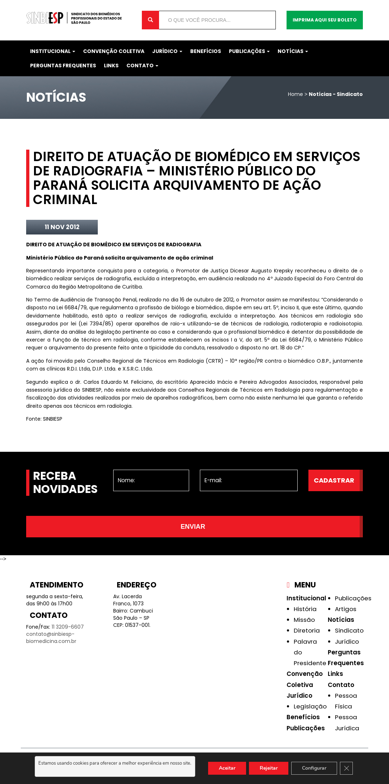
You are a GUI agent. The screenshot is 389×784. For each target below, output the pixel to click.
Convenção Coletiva (113, 51)
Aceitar (227, 768)
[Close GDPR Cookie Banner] (346, 768)
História (305, 609)
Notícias (293, 51)
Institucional (52, 51)
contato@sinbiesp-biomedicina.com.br (51, 637)
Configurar (314, 768)
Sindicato (349, 630)
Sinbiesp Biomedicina (78, 18)
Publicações (249, 51)
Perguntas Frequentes (63, 65)
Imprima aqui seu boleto (325, 20)
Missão (304, 619)
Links (111, 65)
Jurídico (167, 51)
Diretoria (307, 630)
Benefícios (205, 51)
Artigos (345, 609)
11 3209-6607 (68, 626)
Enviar (193, 526)
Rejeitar (269, 768)
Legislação (310, 706)
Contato (142, 65)
